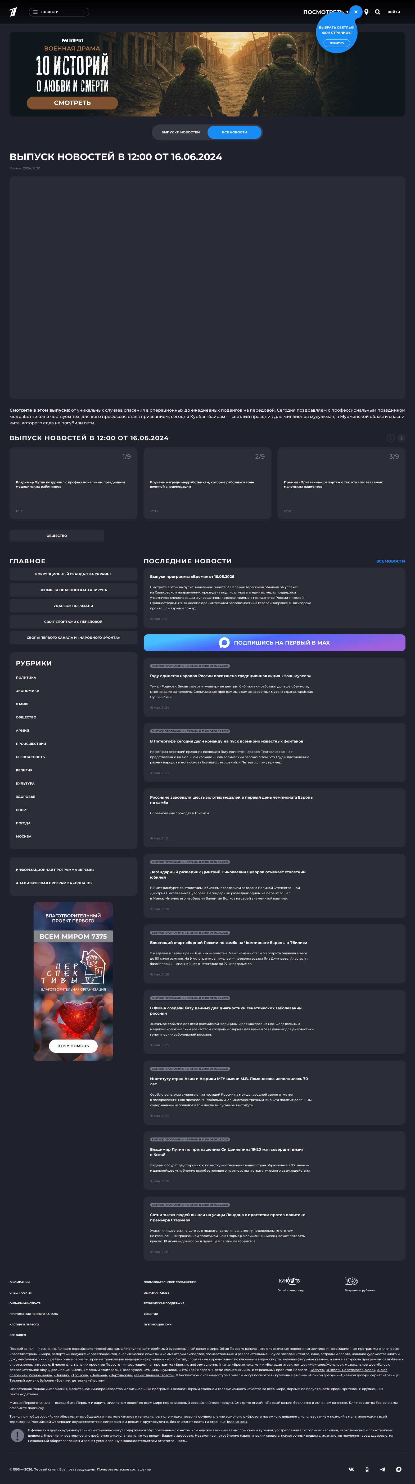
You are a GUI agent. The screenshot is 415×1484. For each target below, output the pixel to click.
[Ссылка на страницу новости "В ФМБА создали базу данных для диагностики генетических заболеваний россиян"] (274, 1022)
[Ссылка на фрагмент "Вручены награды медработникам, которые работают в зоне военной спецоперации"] (208, 483)
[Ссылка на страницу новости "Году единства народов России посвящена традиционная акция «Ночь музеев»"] (274, 687)
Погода (23, 823)
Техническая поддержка (164, 1303)
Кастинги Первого (24, 1324)
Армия (22, 730)
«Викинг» (61, 1375)
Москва (23, 836)
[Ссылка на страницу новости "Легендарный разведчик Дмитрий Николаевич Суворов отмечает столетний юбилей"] (274, 886)
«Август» (317, 1370)
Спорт (22, 810)
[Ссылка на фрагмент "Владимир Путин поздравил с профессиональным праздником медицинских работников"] (73, 483)
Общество (57, 536)
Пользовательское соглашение (170, 1282)
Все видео (18, 1335)
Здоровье (25, 797)
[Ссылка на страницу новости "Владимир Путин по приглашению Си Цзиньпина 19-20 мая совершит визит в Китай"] (274, 1160)
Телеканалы (237, 1422)
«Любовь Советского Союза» (350, 1370)
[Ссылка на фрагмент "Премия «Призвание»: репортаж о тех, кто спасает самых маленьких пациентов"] (341, 483)
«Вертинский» (121, 1375)
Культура (25, 783)
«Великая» (98, 1375)
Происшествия (31, 744)
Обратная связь (156, 1292)
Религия (24, 770)
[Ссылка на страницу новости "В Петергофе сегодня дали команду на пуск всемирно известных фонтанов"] (274, 752)
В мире (22, 704)
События (151, 1314)
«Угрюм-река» (40, 1375)
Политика (26, 678)
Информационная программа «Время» (55, 870)
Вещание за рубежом (360, 1284)
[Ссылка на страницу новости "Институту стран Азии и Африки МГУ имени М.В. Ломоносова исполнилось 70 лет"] (274, 1092)
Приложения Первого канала (34, 1314)
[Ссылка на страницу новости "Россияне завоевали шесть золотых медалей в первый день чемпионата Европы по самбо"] (274, 818)
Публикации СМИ (158, 1324)
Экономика (27, 691)
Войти (394, 12)
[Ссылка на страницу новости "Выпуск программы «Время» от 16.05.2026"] (274, 598)
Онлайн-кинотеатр (25, 1303)
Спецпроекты (20, 1292)
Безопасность (30, 757)
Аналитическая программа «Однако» (54, 883)
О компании (20, 1282)
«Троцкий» (79, 1375)
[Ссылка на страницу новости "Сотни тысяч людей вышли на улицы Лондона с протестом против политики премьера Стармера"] (274, 1228)
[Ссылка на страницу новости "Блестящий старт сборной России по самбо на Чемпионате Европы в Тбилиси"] (274, 954)
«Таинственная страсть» (154, 1375)
